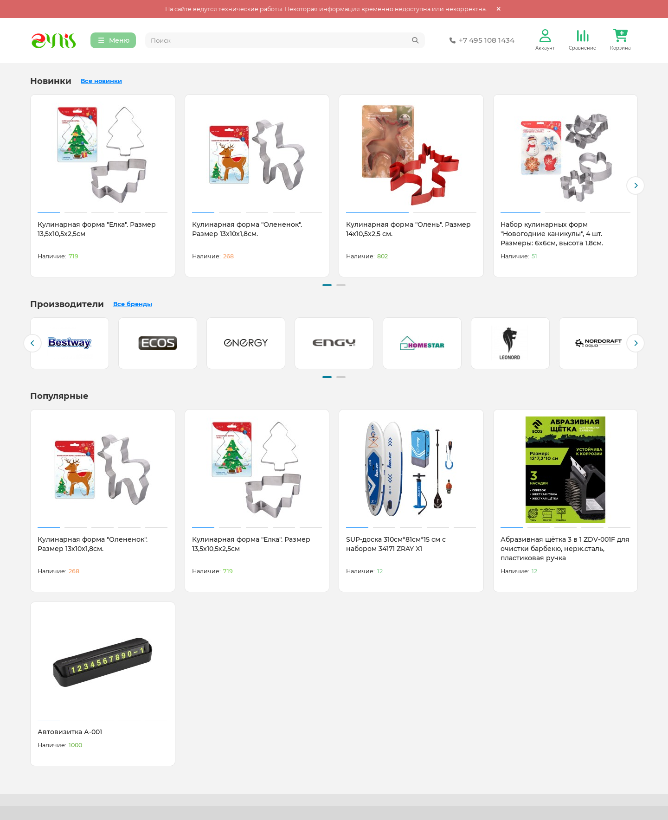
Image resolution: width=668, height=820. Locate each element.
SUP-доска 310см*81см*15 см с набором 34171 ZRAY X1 (396, 543)
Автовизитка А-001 (70, 731)
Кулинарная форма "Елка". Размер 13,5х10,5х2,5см (97, 229)
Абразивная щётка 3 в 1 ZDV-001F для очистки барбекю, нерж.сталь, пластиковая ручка (565, 548)
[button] (635, 186)
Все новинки (101, 81)
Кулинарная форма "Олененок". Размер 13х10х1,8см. (247, 229)
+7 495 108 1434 (480, 41)
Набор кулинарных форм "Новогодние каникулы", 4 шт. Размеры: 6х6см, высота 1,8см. (552, 234)
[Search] (285, 41)
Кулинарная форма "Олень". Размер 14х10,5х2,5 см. (408, 229)
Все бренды (132, 304)
